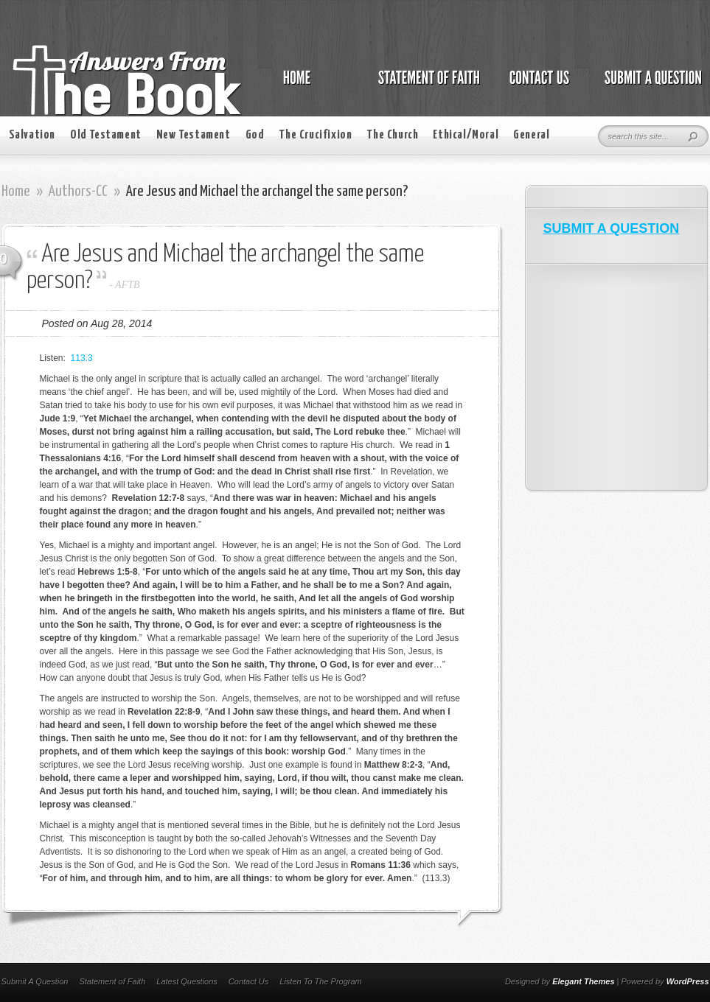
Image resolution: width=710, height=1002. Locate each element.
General (531, 135)
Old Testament (106, 135)
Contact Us (248, 981)
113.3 (82, 358)
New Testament (193, 135)
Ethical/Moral (465, 135)
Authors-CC (78, 191)
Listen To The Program (320, 981)
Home (15, 191)
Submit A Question (35, 981)
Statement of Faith (112, 981)
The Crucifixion (315, 135)
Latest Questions (186, 981)
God (255, 135)
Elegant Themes (583, 981)
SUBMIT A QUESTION (611, 228)
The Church (392, 135)
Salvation (32, 135)
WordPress (688, 981)
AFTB (127, 284)
